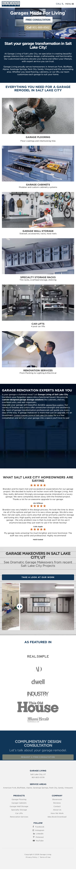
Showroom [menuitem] (57, 799)
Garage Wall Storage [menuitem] (19, 806)
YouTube (40, 841)
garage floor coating (54, 405)
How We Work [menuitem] (57, 813)
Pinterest (40, 837)
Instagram (39, 830)
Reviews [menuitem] (57, 803)
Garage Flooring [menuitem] (19, 799)
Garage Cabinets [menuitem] (19, 803)
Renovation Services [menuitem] (19, 817)
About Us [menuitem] (57, 810)
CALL (60, 4)
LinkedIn (39, 834)
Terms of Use (45, 857)
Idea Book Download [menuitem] (57, 817)
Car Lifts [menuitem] (19, 813)
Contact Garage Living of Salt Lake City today (33, 415)
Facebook (39, 827)
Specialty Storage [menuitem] (19, 810)
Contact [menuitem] (57, 806)
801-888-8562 (38, 27)
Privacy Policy (31, 857)
